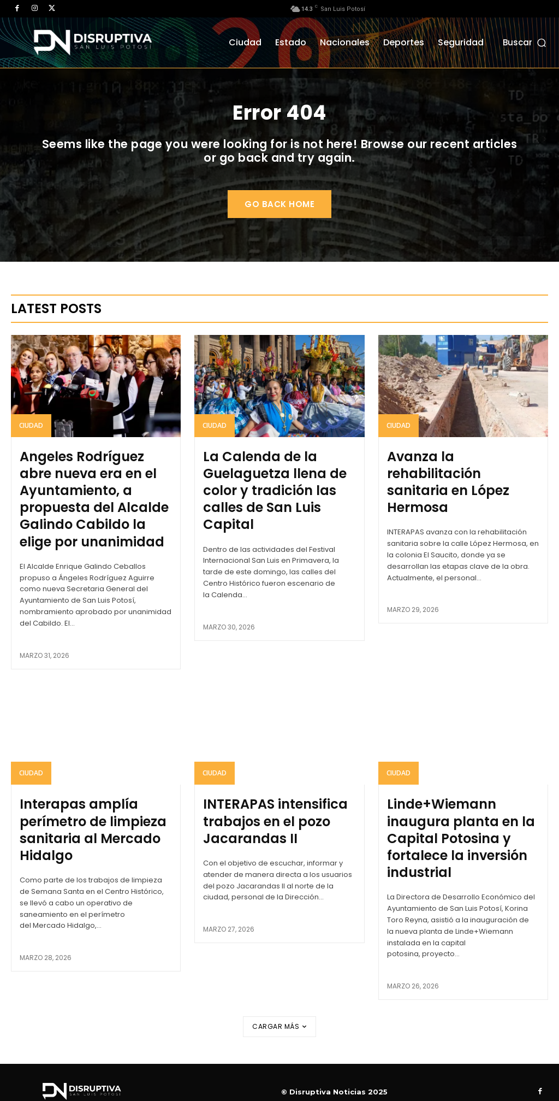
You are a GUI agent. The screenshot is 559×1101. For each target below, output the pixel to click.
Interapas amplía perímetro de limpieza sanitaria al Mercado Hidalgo (82, 834)
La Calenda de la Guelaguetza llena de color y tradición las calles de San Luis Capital (278, 504)
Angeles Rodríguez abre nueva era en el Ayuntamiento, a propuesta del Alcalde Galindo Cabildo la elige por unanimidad (86, 518)
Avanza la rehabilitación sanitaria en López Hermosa (455, 497)
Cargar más (279, 1008)
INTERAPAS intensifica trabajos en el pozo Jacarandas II (262, 827)
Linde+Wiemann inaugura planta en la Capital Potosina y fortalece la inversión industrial (459, 834)
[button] (525, 42)
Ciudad (31, 452)
